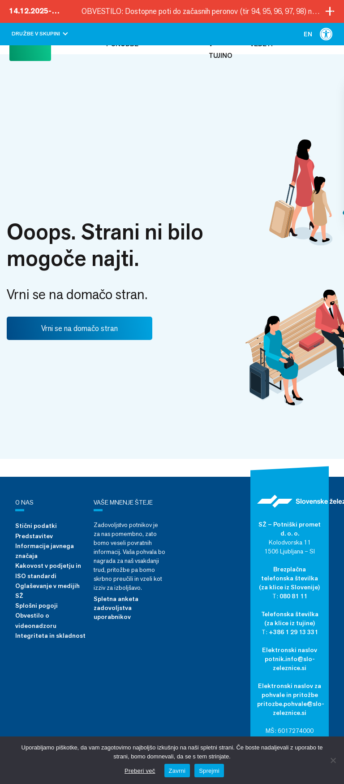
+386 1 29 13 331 (293, 632)
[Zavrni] (332, 760)
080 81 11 (293, 596)
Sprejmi (209, 770)
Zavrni (177, 770)
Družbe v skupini (40, 33)
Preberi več (140, 770)
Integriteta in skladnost (50, 636)
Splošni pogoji (36, 605)
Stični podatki (36, 526)
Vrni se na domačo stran (79, 328)
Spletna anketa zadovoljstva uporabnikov (116, 608)
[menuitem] (308, 34)
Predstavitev (34, 536)
